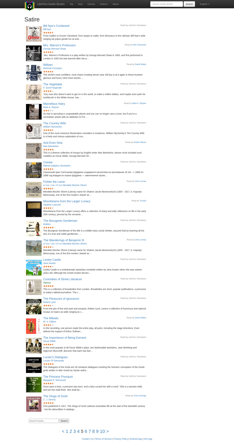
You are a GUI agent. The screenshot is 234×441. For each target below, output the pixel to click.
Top (71, 4)
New (80, 4)
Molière (47, 224)
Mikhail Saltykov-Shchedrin (57, 165)
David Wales (140, 64)
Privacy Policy (121, 439)
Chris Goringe (140, 396)
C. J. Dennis (49, 399)
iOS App (148, 439)
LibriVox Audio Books (51, 4)
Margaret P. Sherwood (54, 380)
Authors (104, 4)
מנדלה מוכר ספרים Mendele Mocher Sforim (65, 185)
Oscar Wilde (49, 341)
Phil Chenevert (139, 45)
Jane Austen (49, 263)
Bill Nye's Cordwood (56, 25)
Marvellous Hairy (54, 103)
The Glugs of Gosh (55, 396)
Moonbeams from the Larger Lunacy (66, 201)
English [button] (205, 4)
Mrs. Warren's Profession (59, 45)
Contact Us (87, 439)
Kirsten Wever (139, 142)
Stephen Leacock (52, 204)
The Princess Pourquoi (58, 376)
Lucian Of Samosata (53, 360)
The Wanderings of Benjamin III (63, 240)
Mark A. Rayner (139, 103)
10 (102, 431)
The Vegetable (52, 84)
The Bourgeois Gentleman (60, 220)
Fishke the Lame (54, 181)
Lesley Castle (52, 259)
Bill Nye (47, 29)
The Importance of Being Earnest (64, 337)
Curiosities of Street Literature (62, 279)
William (48, 64)
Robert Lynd (49, 302)
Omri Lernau (140, 181)
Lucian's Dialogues (55, 357)
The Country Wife (54, 123)
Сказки (47, 162)
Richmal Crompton (52, 68)
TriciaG (143, 201)
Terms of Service (103, 439)
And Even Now (53, 142)
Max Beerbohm (51, 146)
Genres (91, 4)
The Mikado (50, 318)
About (116, 4)
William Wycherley (52, 126)
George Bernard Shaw (54, 48)
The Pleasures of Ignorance (61, 298)
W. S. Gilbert (49, 321)
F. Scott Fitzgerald (52, 87)
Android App (136, 439)
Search (189, 4)
